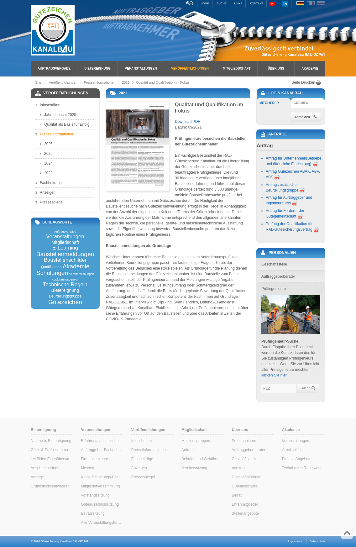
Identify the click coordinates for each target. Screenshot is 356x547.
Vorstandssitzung (95, 495)
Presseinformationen (100, 82)
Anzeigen (45, 192)
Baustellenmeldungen (65, 254)
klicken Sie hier (273, 375)
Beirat (236, 495)
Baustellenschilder (65, 260)
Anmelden (305, 117)
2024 (46, 163)
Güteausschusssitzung (100, 504)
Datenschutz (317, 541)
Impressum (295, 541)
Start (38, 82)
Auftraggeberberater (248, 450)
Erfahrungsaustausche (99, 441)
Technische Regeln (65, 284)
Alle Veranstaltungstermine (102, 522)
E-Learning (65, 248)
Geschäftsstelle (244, 459)
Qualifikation (51, 267)
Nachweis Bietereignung (51, 441)
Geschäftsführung (246, 477)
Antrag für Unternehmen (286, 158)
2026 (46, 144)
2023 (46, 173)
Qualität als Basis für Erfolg (65, 124)
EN (321, 3)
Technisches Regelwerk (302, 468)
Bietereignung (97, 68)
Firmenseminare (94, 459)
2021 (125, 82)
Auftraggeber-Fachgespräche (102, 450)
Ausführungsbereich (65, 279)
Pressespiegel (49, 202)
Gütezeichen (65, 302)
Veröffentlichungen (190, 68)
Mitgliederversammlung (100, 486)
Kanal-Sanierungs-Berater (102, 477)
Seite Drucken (306, 82)
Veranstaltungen (141, 68)
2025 (46, 153)
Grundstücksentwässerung (52, 486)
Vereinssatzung (194, 468)
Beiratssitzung (92, 513)
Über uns (276, 68)
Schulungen (52, 273)
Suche (222, 3)
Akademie (309, 68)
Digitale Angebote (297, 459)
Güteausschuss (245, 486)
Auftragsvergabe (54, 68)
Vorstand (239, 468)
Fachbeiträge (48, 183)
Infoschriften (47, 105)
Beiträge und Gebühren (201, 459)
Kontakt (256, 3)
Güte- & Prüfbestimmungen (52, 450)
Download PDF (187, 121)
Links (238, 3)
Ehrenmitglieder (245, 504)
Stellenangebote (245, 513)
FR (311, 3)
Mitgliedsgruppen (195, 441)
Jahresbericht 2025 (58, 115)
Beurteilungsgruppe (65, 296)
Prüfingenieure (244, 441)
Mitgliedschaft (236, 68)
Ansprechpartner (45, 468)
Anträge (37, 477)
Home (205, 3)
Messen (87, 468)
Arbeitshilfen (292, 450)
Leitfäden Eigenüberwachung (52, 459)
